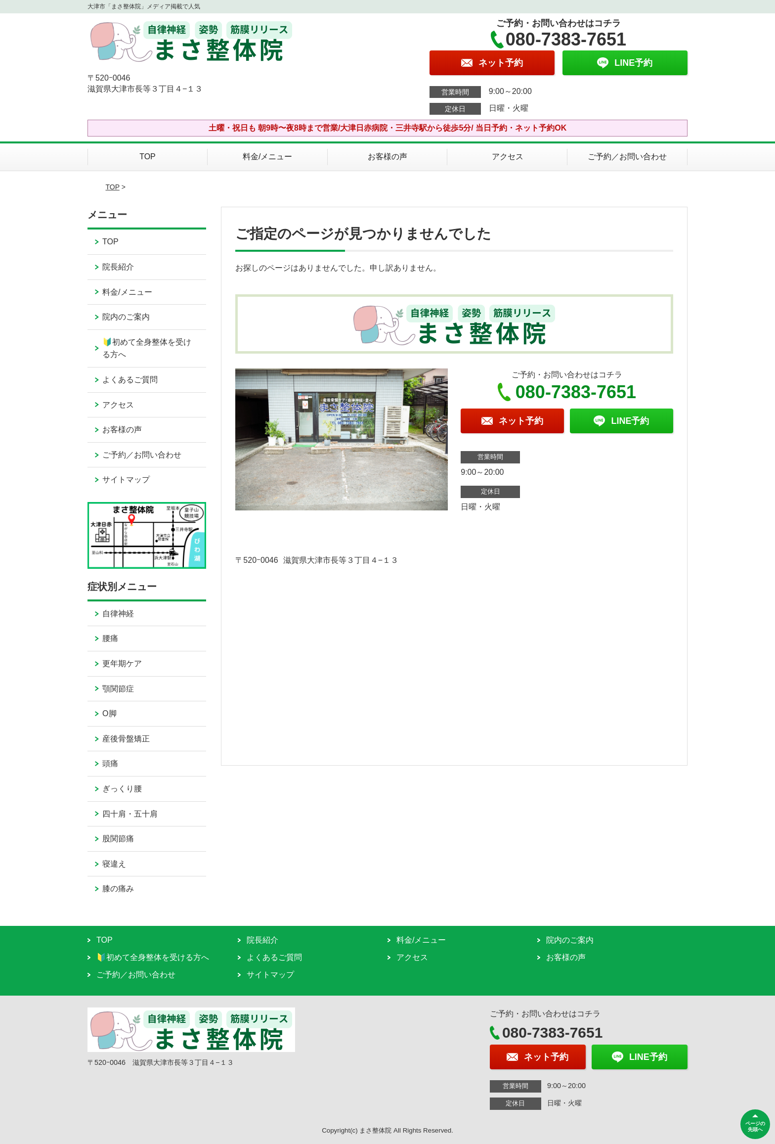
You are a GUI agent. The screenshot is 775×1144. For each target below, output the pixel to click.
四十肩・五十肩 (130, 814)
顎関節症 (118, 689)
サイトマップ (126, 479)
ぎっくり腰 (122, 788)
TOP (147, 156)
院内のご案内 (126, 317)
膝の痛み (118, 888)
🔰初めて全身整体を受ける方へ (146, 348)
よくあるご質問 (130, 379)
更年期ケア (122, 663)
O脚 (109, 713)
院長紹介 (118, 267)
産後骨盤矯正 (126, 738)
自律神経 (118, 613)
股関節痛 (118, 838)
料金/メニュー (267, 156)
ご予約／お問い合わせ (627, 156)
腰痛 (110, 638)
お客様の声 (387, 156)
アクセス (507, 156)
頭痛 (110, 763)
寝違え (114, 864)
